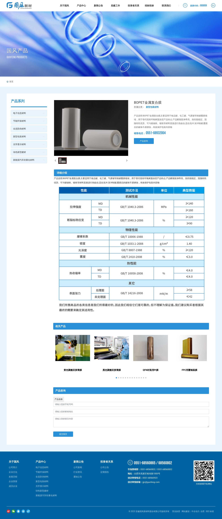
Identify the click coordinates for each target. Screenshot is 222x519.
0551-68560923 (151, 478)
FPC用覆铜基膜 (189, 370)
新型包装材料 (152, 107)
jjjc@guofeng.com (151, 482)
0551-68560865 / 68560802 (150, 463)
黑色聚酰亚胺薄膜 (112, 370)
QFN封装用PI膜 (150, 370)
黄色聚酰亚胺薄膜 (73, 370)
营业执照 (176, 511)
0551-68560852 (164, 469)
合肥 (202, 511)
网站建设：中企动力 (190, 511)
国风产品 (17, 51)
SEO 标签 (210, 511)
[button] (116, 377)
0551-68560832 (147, 469)
